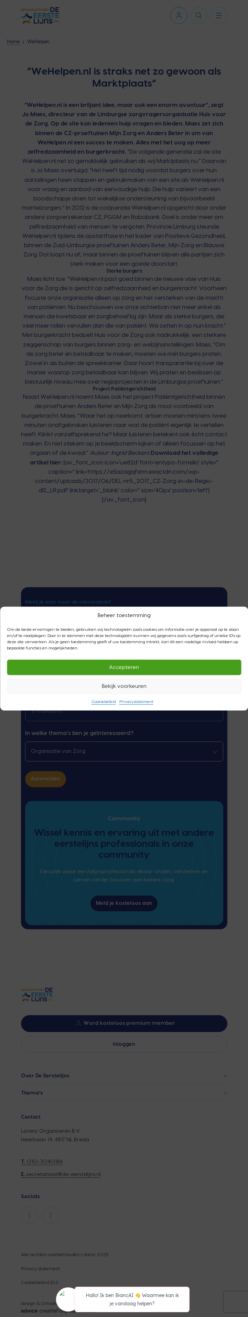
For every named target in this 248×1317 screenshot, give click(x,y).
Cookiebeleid (103, 702)
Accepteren (124, 667)
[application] (124, 1300)
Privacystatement (136, 702)
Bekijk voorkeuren (124, 686)
